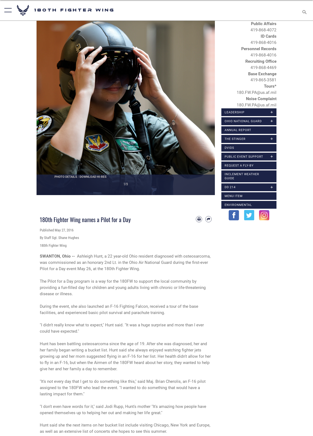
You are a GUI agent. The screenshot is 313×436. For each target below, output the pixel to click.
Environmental (238, 205)
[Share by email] (208, 219)
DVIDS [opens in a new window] (229, 147)
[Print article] (199, 219)
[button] (7, 10)
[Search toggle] (305, 10)
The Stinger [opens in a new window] (235, 139)
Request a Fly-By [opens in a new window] (239, 165)
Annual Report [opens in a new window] (238, 130)
